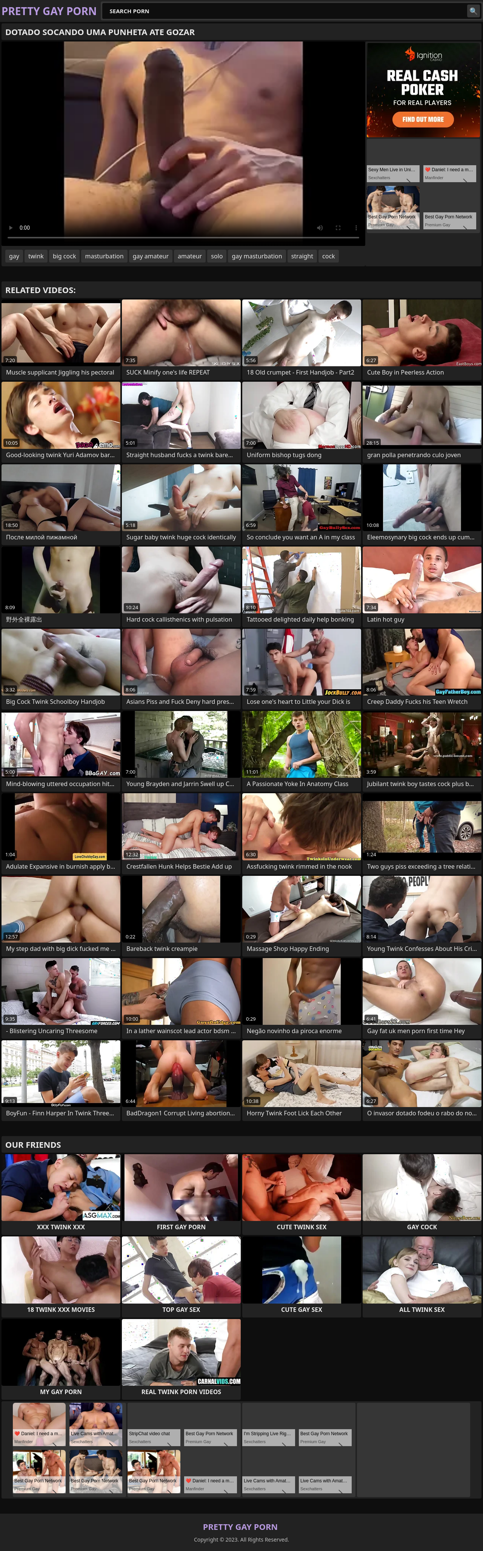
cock (328, 256)
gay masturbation (257, 256)
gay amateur (151, 256)
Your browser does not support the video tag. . (183, 143)
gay (14, 256)
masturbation (104, 256)
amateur (190, 256)
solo (217, 256)
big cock (64, 256)
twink (36, 256)
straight (302, 256)
